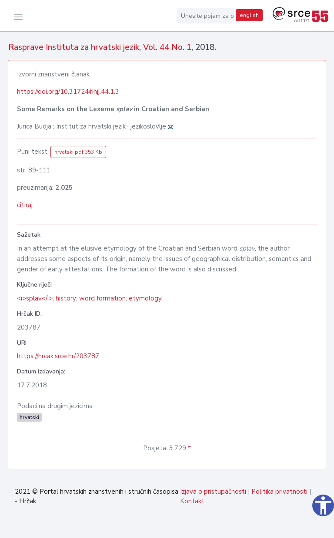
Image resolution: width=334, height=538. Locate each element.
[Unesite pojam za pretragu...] (205, 15)
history (66, 298)
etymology (145, 298)
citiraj (25, 205)
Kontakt (192, 501)
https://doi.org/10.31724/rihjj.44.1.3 (68, 91)
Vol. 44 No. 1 (167, 47)
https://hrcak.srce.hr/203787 (58, 356)
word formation (102, 298)
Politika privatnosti (279, 491)
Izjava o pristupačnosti (213, 491)
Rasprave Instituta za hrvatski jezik (73, 47)
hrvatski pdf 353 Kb (78, 152)
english (249, 15)
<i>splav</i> (35, 298)
